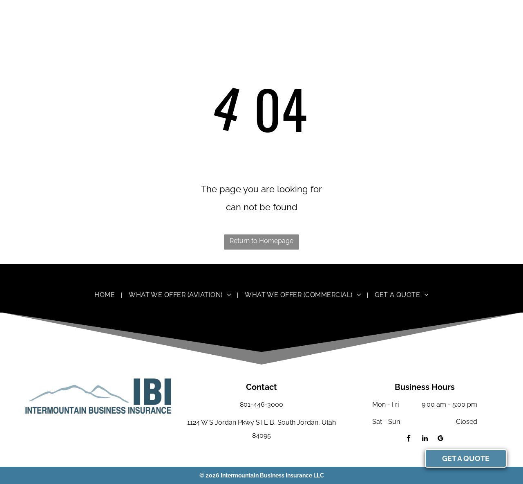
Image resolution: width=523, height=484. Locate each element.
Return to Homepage (261, 241)
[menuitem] (105, 295)
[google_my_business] (441, 439)
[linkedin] (425, 439)
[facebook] (409, 439)
